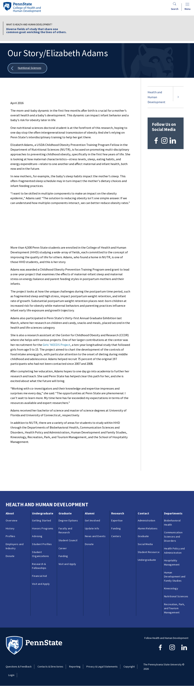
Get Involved (92, 520)
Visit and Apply (41, 584)
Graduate (65, 513)
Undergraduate (42, 513)
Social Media (145, 544)
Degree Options (68, 520)
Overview (11, 520)
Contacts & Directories (50, 666)
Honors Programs (42, 528)
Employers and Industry (14, 546)
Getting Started (41, 520)
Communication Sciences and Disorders (173, 536)
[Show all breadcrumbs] (27, 68)
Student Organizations (40, 554)
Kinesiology (171, 588)
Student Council (68, 540)
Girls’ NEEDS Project (56, 345)
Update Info (92, 528)
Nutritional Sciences (176, 596)
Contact (143, 513)
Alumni (89, 513)
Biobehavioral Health (172, 522)
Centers (116, 536)
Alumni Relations (147, 528)
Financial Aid (39, 576)
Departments (173, 513)
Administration (146, 520)
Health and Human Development (156, 97)
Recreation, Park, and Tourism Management (174, 608)
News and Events (95, 536)
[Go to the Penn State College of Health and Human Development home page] (22, 7)
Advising (37, 536)
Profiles (10, 536)
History (10, 528)
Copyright (129, 666)
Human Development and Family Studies (174, 576)
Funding (63, 556)
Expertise (117, 520)
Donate (10, 556)
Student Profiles (42, 544)
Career (63, 548)
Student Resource (149, 552)
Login (11, 675)
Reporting (75, 666)
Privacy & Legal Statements (102, 666)
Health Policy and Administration (174, 550)
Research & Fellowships (39, 566)
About (10, 513)
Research (117, 513)
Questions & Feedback (19, 666)
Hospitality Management (172, 562)
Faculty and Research (65, 530)
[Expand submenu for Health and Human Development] (178, 97)
